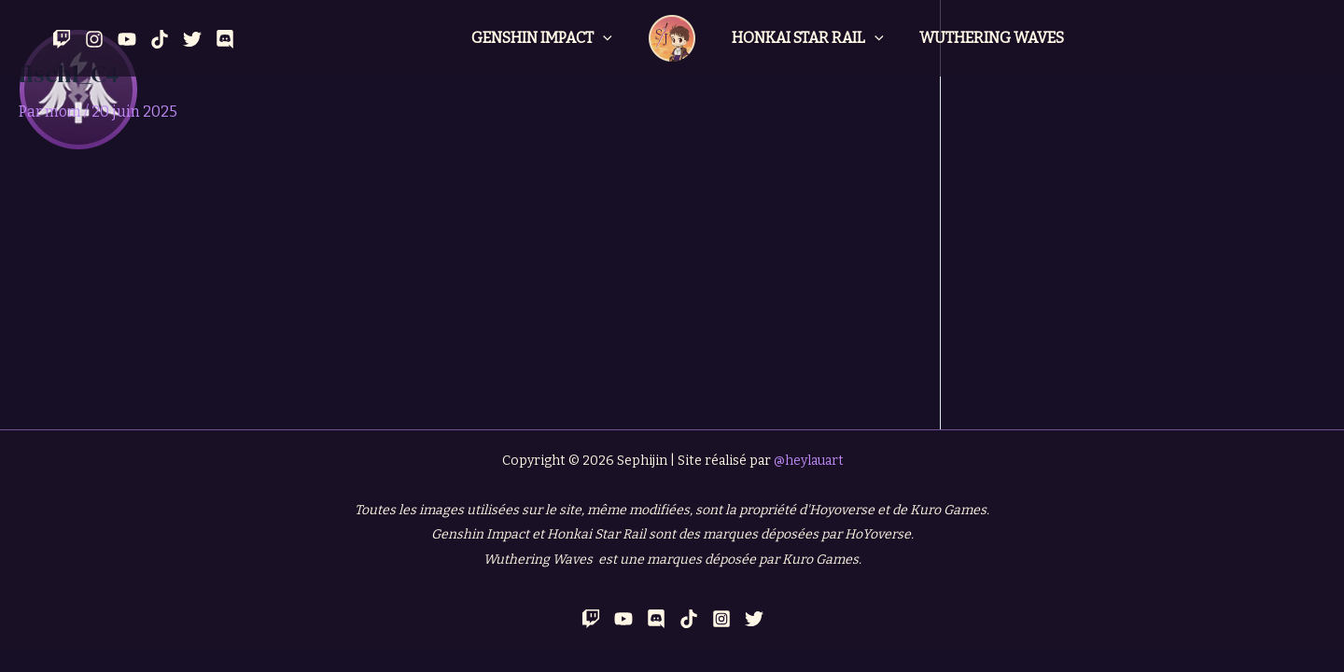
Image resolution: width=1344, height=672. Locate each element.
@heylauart (808, 461)
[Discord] (225, 39)
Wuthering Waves (983, 38)
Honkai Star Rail (805, 38)
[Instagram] (94, 39)
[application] (605, 38)
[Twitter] (192, 39)
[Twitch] (61, 39)
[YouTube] (127, 39)
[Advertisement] (470, 289)
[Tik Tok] (159, 39)
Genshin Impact (544, 38)
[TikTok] (688, 618)
